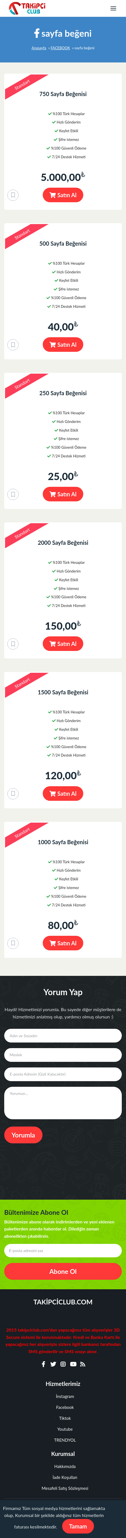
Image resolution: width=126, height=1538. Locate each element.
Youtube (63, 1429)
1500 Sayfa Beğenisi (63, 692)
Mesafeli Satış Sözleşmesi (63, 1488)
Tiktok (63, 1418)
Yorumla (23, 1135)
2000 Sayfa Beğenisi (63, 542)
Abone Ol (62, 1271)
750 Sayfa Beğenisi (63, 93)
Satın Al (63, 195)
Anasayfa (39, 48)
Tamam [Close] (78, 1526)
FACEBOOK (60, 48)
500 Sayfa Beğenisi (63, 243)
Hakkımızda (63, 1466)
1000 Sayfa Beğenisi (63, 842)
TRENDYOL (63, 1439)
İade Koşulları (63, 1477)
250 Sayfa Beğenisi (63, 393)
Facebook (63, 1407)
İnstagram (63, 1396)
